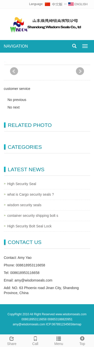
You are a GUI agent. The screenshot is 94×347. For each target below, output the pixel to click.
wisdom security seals (24, 205)
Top (82, 340)
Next (80, 71)
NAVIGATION (16, 46)
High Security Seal (21, 184)
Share (12, 340)
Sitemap (75, 324)
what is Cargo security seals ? (30, 194)
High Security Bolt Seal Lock (29, 226)
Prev (14, 71)
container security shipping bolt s (32, 216)
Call (35, 340)
